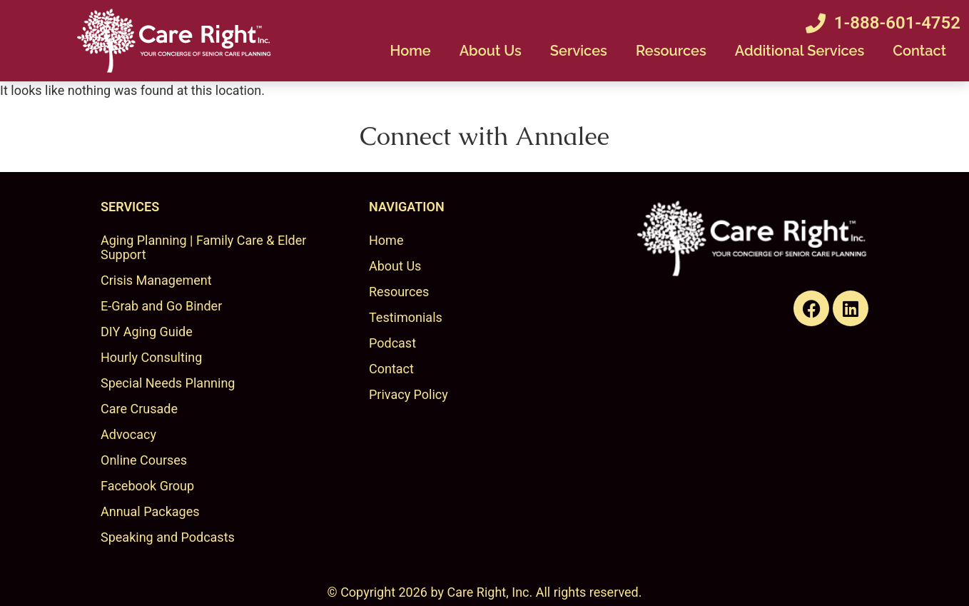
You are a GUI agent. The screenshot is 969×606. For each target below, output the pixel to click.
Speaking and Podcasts (168, 537)
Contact (919, 50)
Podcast (392, 342)
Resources (671, 50)
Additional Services (799, 50)
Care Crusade (139, 408)
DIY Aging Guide (147, 331)
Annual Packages (150, 511)
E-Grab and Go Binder (161, 305)
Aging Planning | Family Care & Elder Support (203, 247)
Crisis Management (156, 280)
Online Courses (144, 460)
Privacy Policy (408, 394)
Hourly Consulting (151, 357)
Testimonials (405, 317)
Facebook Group (147, 485)
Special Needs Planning (168, 382)
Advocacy (128, 434)
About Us (491, 50)
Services (578, 50)
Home (410, 50)
